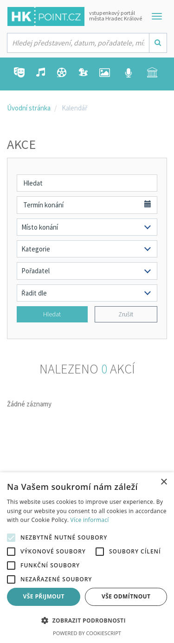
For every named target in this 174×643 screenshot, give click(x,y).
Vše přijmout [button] (43, 596)
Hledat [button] (52, 314)
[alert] (87, 557)
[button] (87, 621)
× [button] (163, 482)
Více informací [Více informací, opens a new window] (90, 520)
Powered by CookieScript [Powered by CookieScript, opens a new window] (87, 633)
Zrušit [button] (125, 314)
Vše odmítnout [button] (126, 596)
